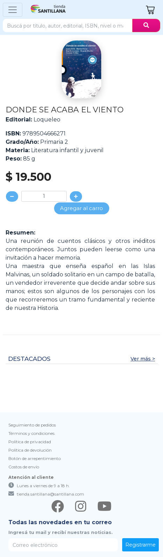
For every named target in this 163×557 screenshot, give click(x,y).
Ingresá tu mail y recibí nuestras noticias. (60, 532)
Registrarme (140, 545)
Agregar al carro (81, 208)
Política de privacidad (29, 441)
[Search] (68, 25)
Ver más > (143, 359)
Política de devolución (30, 450)
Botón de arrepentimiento (34, 458)
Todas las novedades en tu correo (60, 522)
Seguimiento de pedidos (32, 425)
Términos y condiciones (31, 433)
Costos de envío (23, 466)
